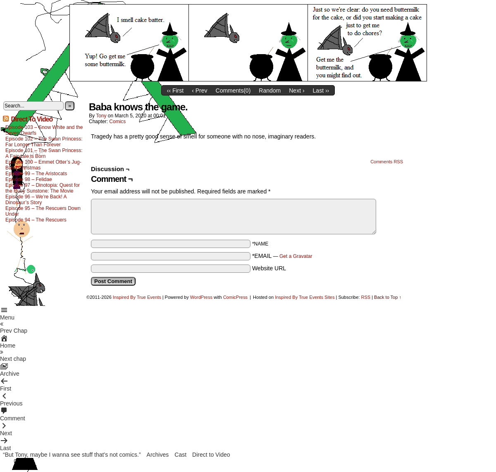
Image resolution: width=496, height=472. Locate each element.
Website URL (269, 268)
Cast (180, 454)
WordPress (201, 297)
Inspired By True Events (137, 297)
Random (270, 90)
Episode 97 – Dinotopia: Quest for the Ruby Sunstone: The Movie (42, 188)
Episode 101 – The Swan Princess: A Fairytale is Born (44, 153)
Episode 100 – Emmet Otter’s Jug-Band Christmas (43, 165)
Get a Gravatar (295, 256)
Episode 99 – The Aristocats (36, 173)
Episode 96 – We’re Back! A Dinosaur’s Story (36, 199)
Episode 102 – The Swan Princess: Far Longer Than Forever (44, 142)
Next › (296, 90)
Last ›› (321, 90)
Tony (101, 116)
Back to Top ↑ (387, 297)
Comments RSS (386, 161)
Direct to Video (211, 454)
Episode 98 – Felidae (28, 179)
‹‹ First (175, 90)
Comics (117, 121)
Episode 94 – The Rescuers (36, 220)
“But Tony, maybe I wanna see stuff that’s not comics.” (72, 454)
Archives (158, 454)
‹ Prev (199, 90)
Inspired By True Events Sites (304, 297)
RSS (365, 297)
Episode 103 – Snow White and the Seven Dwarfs (44, 130)
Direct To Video (31, 119)
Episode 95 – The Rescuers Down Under (43, 211)
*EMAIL (282, 256)
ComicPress (235, 297)
